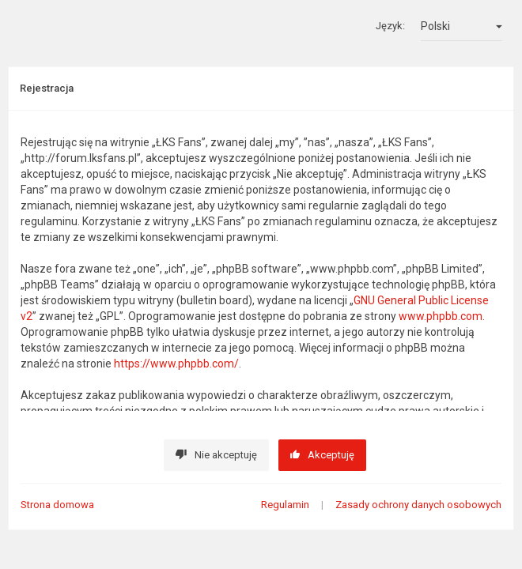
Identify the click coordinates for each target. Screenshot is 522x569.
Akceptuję (322, 455)
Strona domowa (57, 505)
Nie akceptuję (216, 454)
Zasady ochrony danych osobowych (418, 505)
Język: (390, 26)
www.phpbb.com (440, 316)
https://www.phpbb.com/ (176, 363)
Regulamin (285, 505)
